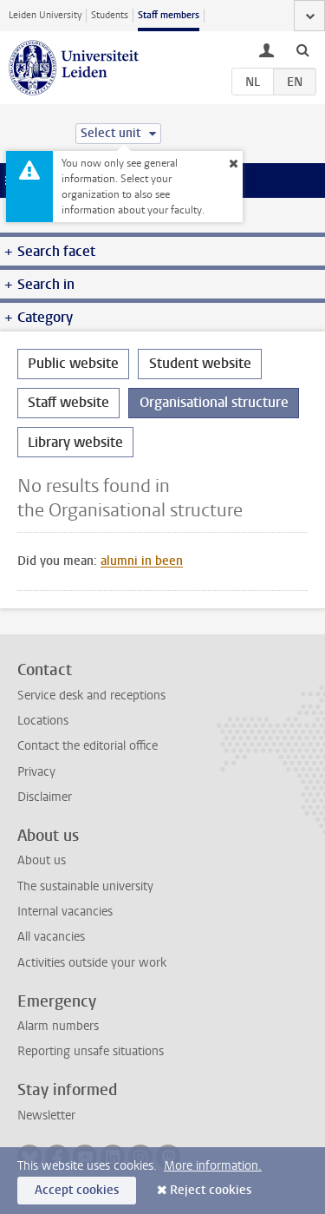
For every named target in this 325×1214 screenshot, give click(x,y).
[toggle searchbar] (302, 49)
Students (109, 15)
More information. (213, 1166)
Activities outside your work (91, 963)
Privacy (36, 772)
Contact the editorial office (87, 746)
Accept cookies (77, 1190)
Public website (73, 363)
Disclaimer (44, 797)
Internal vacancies (65, 911)
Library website (75, 442)
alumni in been (142, 561)
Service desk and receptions (91, 695)
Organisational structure (214, 402)
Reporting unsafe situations (90, 1051)
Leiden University (45, 15)
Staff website (68, 402)
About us (41, 860)
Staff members (168, 15)
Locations (42, 720)
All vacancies (51, 937)
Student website (200, 363)
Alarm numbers (58, 1026)
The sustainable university (85, 886)
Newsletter (46, 1115)
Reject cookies (210, 1190)
